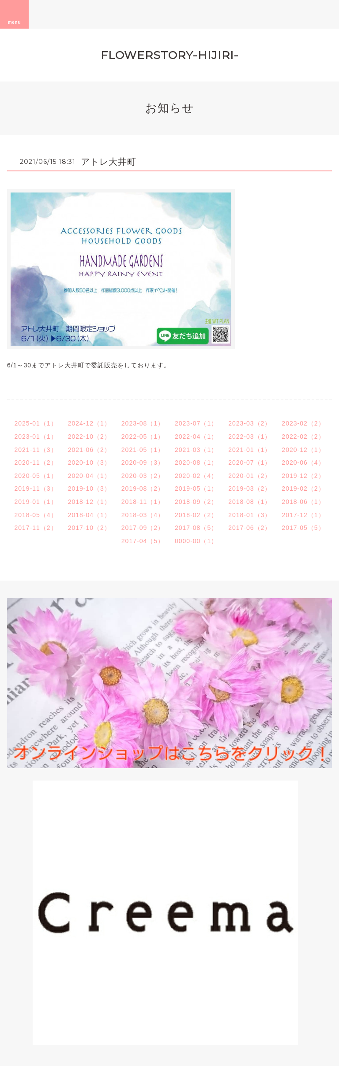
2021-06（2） (89, 449)
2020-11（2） (35, 462)
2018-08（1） (249, 501)
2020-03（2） (142, 475)
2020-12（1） (303, 449)
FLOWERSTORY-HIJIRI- (170, 55)
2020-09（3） (142, 462)
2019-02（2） (303, 488)
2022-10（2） (89, 436)
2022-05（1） (142, 436)
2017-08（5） (196, 527)
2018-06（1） (303, 501)
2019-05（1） (196, 488)
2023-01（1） (35, 436)
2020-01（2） (249, 475)
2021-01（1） (249, 449)
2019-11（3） (35, 488)
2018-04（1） (89, 514)
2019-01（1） (35, 501)
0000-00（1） (196, 540)
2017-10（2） (89, 527)
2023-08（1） (142, 423)
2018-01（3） (249, 514)
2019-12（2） (303, 475)
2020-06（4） (303, 462)
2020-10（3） (89, 462)
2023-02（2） (303, 423)
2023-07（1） (196, 423)
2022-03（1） (249, 436)
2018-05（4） (35, 514)
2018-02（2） (196, 514)
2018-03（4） (142, 514)
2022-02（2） (303, 436)
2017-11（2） (35, 527)
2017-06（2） (249, 527)
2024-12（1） (89, 423)
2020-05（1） (35, 475)
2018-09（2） (196, 501)
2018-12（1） (89, 501)
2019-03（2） (249, 488)
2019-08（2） (142, 488)
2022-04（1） (196, 436)
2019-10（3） (89, 488)
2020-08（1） (196, 462)
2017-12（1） (303, 514)
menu (15, 14)
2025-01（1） (35, 423)
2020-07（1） (249, 462)
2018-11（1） (142, 501)
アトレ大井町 (108, 162)
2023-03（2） (249, 423)
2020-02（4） (196, 475)
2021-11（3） (35, 449)
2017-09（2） (142, 527)
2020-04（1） (89, 475)
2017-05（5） (303, 527)
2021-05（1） (142, 449)
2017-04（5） (142, 540)
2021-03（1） (196, 449)
